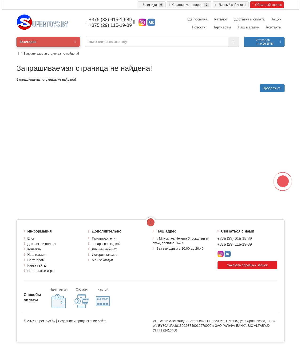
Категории (48, 41)
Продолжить (272, 88)
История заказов (104, 254)
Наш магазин (37, 254)
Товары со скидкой (106, 244)
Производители (103, 238)
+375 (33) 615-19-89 (235, 239)
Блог (30, 238)
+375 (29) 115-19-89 (235, 244)
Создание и (67, 321)
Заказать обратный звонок (247, 265)
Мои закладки (102, 260)
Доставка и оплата (41, 244)
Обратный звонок (267, 5)
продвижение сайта (91, 321)
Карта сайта (36, 265)
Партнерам (35, 260)
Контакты (34, 249)
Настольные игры (40, 271)
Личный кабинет (104, 249)
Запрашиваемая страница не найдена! (51, 53)
